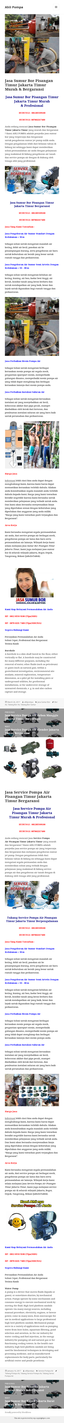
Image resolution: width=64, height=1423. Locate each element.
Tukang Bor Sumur (28, 704)
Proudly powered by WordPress (18, 1412)
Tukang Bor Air (14, 704)
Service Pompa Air (45, 1371)
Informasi (10, 480)
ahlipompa (28, 702)
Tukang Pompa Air (12, 1373)
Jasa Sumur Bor (44, 702)
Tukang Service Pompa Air (31, 1373)
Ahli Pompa (14, 7)
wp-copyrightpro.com (41, 1418)
